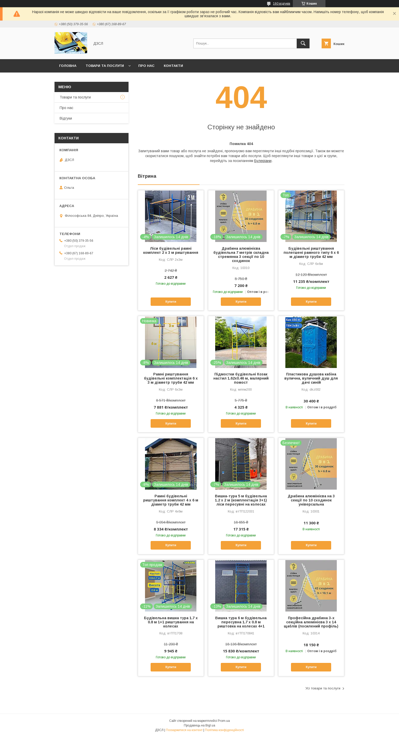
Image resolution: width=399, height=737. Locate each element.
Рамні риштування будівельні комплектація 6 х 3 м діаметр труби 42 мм (171, 378)
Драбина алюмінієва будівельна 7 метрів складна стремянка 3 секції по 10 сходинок (241, 254)
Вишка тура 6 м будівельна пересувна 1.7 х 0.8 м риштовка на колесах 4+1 (241, 622)
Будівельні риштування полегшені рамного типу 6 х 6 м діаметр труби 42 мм (311, 252)
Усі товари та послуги (322, 688)
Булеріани (262, 161)
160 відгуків (281, 3)
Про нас (146, 66)
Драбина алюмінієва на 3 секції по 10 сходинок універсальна (311, 500)
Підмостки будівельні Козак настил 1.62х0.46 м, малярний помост (241, 378)
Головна (67, 66)
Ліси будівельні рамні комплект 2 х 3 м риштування (170, 250)
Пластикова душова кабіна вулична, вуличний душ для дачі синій (311, 378)
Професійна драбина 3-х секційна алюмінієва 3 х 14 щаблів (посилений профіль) (311, 622)
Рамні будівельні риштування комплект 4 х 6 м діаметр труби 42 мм (170, 500)
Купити (170, 301)
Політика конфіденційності (224, 730)
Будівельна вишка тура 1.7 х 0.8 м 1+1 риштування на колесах (171, 622)
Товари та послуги (105, 66)
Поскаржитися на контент (184, 730)
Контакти (173, 66)
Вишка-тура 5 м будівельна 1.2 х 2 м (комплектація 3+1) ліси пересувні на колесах (241, 500)
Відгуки (66, 118)
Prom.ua (224, 721)
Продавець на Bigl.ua (199, 725)
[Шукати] (303, 43)
